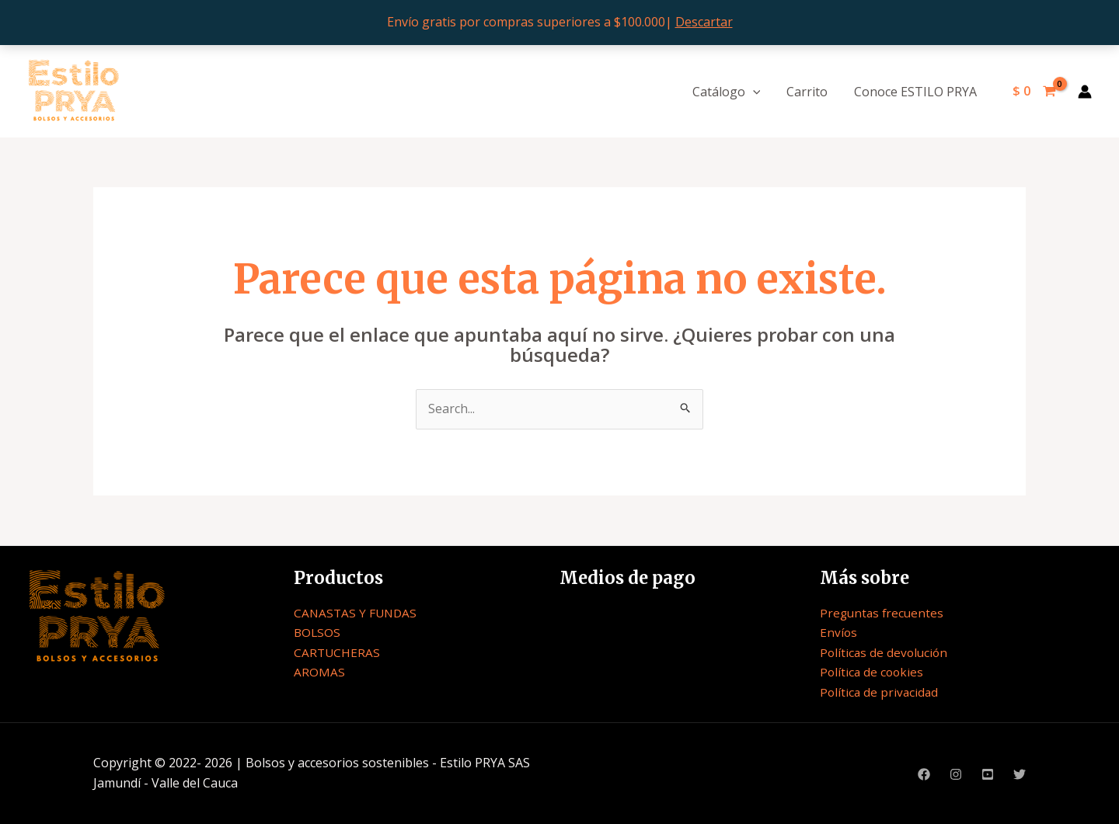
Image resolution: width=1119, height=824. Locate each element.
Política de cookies (873, 671)
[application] (757, 91)
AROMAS (319, 671)
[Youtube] (987, 774)
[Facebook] (924, 774)
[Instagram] (956, 774)
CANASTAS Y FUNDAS (357, 612)
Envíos (839, 632)
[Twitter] (1019, 774)
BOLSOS (318, 632)
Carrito (809, 91)
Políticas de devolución (885, 652)
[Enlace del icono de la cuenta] (1085, 92)
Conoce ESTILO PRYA (916, 91)
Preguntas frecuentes (883, 612)
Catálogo (730, 91)
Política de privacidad (880, 692)
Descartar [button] (704, 21)
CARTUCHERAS (338, 652)
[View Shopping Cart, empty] (1034, 91)
